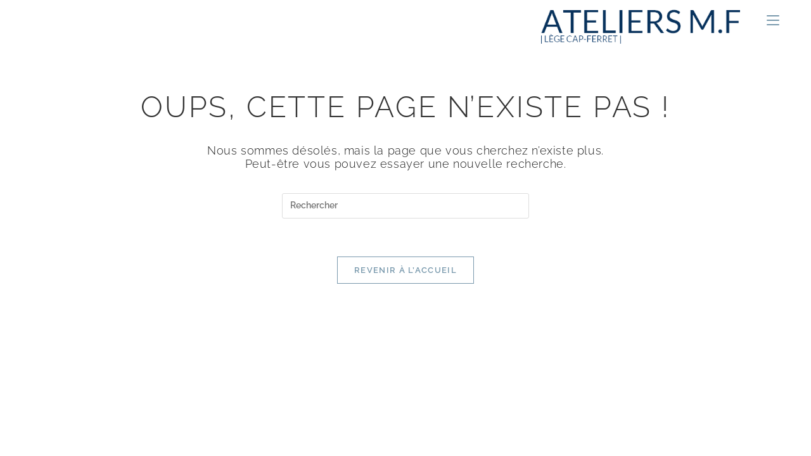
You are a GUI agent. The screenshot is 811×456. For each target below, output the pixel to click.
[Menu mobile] (768, 20)
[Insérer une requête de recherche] (405, 205)
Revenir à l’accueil (405, 270)
